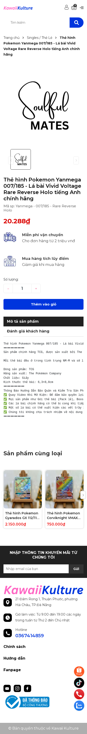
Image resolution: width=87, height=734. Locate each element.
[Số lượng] (22, 288)
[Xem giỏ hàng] (74, 7)
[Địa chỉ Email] (43, 568)
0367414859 (29, 635)
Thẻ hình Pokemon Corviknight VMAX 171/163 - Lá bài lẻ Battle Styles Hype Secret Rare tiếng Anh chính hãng (63, 515)
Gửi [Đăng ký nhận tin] (76, 569)
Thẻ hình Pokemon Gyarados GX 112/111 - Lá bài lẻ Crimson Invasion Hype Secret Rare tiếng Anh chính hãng (21, 515)
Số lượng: (11, 279)
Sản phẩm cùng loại (32, 453)
